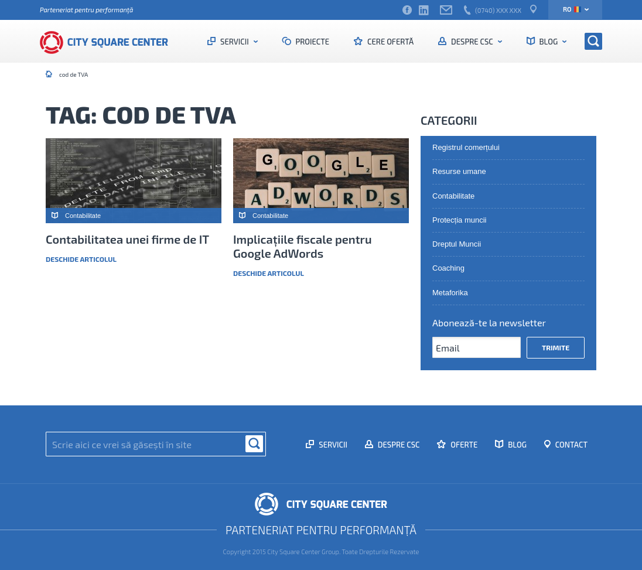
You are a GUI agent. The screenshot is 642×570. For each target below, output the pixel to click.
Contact (571, 444)
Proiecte (312, 41)
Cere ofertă (390, 41)
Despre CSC (471, 41)
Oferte (463, 444)
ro (572, 9)
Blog (548, 41)
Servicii (234, 41)
